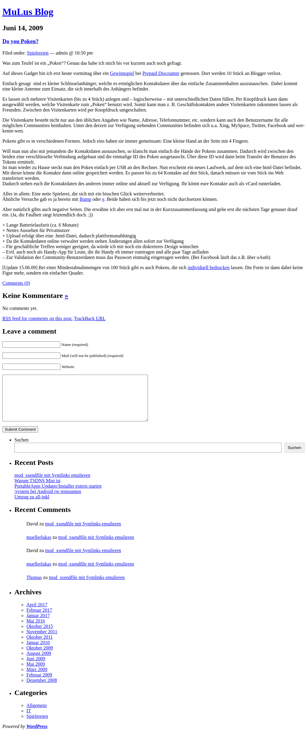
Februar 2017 (39, 619)
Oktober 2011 (39, 646)
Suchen (21, 448)
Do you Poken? (20, 41)
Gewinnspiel (122, 73)
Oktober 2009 (39, 656)
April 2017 (36, 613)
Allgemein (36, 714)
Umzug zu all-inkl (31, 505)
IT (28, 719)
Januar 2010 (38, 651)
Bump (85, 199)
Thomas (34, 586)
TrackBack (90, 318)
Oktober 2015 (39, 635)
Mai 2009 (35, 673)
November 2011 (41, 640)
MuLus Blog (27, 11)
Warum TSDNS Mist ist (37, 489)
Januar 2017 (38, 624)
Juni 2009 (35, 667)
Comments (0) (16, 283)
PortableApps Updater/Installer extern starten (57, 495)
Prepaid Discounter (161, 73)
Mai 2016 (35, 629)
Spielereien (38, 52)
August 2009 (38, 662)
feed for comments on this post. (37, 318)
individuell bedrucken (209, 267)
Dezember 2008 (41, 689)
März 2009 (36, 678)
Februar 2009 (39, 683)
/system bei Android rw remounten (47, 500)
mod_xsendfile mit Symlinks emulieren (52, 484)
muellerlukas (38, 546)
